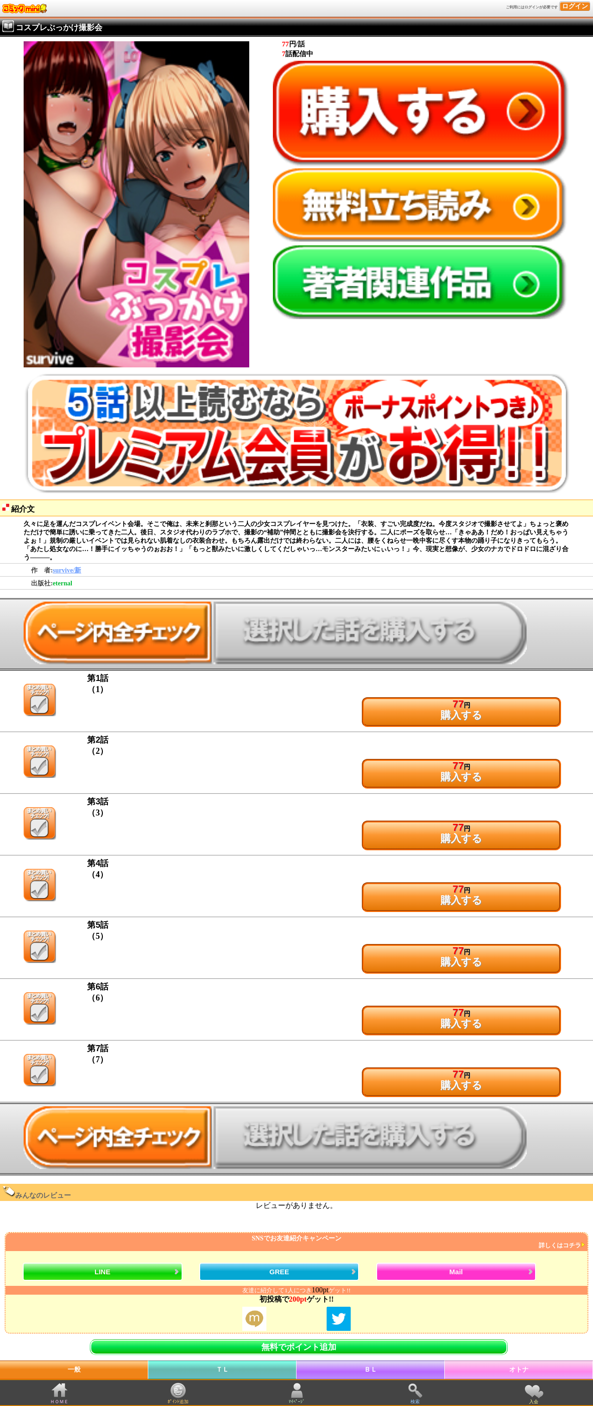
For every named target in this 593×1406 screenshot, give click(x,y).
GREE (280, 1272)
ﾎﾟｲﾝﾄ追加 (178, 1401)
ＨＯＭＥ (59, 1401)
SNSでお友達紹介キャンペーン (295, 1242)
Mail (456, 1272)
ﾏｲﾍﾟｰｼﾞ (297, 1401)
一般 (74, 1369)
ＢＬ (370, 1369)
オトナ (519, 1369)
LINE (102, 1272)
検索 (415, 1401)
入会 (533, 1401)
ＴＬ (222, 1369)
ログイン (575, 6)
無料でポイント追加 (298, 1347)
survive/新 (67, 570)
